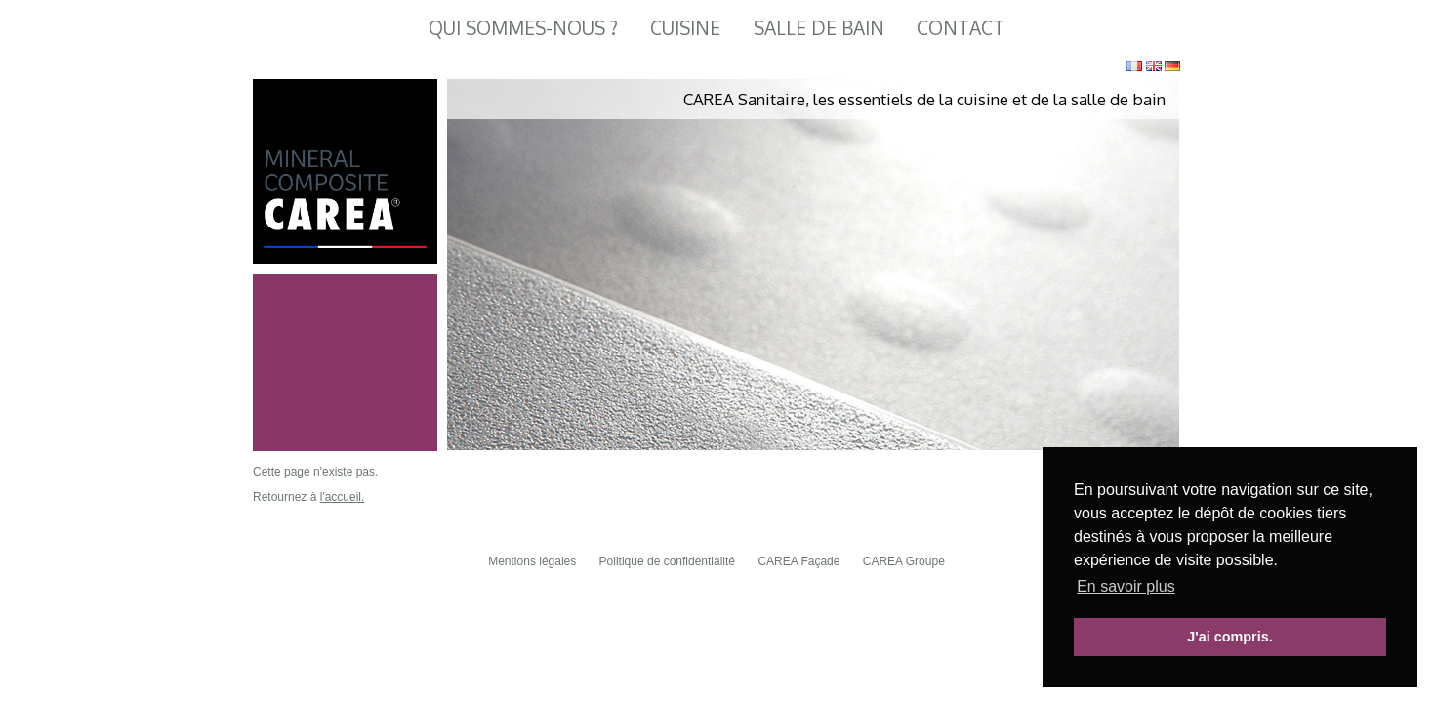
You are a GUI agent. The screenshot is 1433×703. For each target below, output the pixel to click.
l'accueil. (342, 497)
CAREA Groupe (904, 561)
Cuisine (685, 28)
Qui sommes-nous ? (523, 28)
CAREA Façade (798, 561)
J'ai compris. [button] (1229, 636)
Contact (960, 28)
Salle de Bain (819, 28)
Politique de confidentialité (667, 561)
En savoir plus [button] (1126, 586)
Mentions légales (532, 561)
